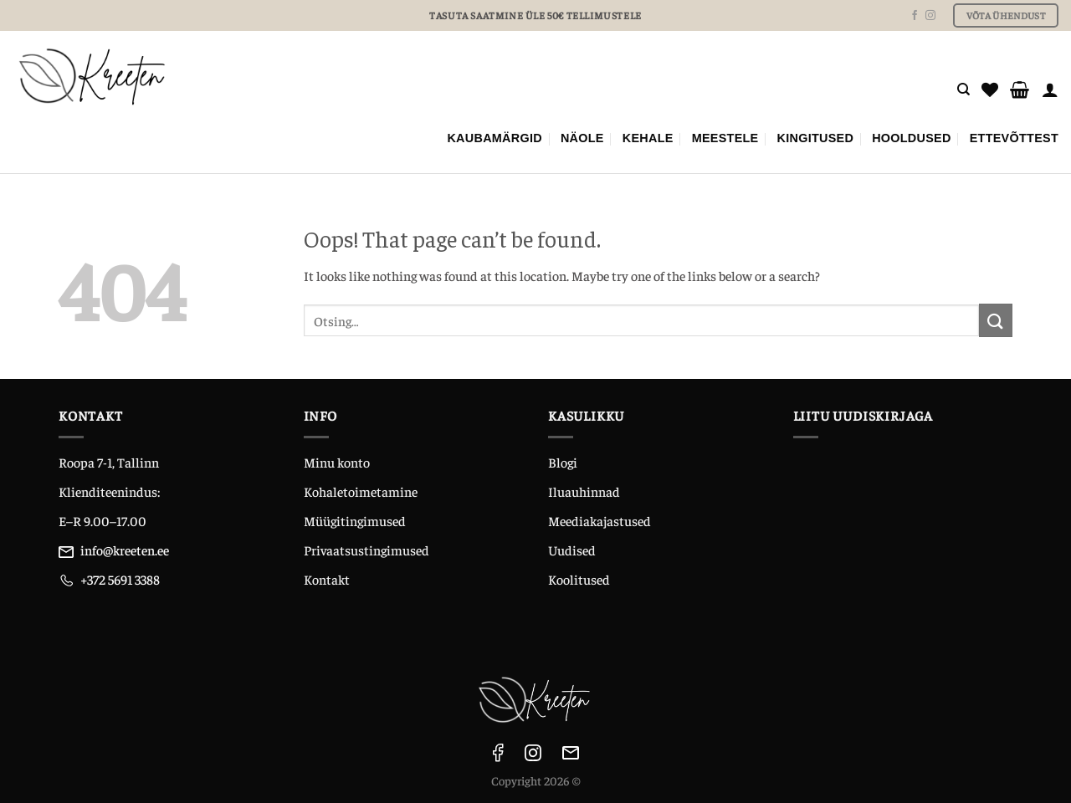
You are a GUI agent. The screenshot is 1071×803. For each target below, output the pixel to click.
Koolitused (579, 578)
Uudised (572, 549)
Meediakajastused (599, 520)
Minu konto (337, 461)
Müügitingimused (355, 520)
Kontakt (327, 578)
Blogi (562, 461)
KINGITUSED (815, 138)
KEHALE (648, 138)
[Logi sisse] (1050, 89)
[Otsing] (963, 89)
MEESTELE (725, 138)
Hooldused (911, 138)
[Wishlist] (989, 89)
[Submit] (995, 320)
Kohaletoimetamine (361, 491)
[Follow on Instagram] (930, 16)
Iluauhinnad (584, 491)
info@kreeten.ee (124, 549)
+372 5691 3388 (120, 578)
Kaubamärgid (494, 138)
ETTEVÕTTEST (1014, 138)
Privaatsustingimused (366, 549)
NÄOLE (582, 138)
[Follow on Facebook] (915, 16)
